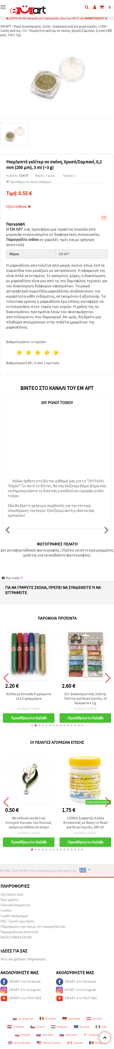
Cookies (6, 910)
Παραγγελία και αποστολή (19, 932)
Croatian (15, 1027)
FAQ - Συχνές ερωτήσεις (17, 921)
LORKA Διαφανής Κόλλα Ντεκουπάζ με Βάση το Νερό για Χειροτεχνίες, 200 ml (85, 822)
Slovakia (44, 1035)
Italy (101, 1027)
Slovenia (68, 1035)
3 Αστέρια (38, 352)
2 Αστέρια (28, 352)
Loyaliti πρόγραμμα (14, 916)
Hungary (59, 1027)
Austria (94, 1019)
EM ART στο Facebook (20, 981)
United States (49, 1042)
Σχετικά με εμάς (12, 894)
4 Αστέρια (47, 352)
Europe (81, 1026)
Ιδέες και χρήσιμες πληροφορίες (23, 959)
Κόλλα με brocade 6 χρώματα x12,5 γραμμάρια (28, 696)
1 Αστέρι (19, 352)
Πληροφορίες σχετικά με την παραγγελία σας (33, 926)
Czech (37, 1027)
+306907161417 (94, 18)
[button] (32, 725)
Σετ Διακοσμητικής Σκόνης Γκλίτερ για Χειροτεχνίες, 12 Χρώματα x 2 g (85, 698)
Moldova (97, 1042)
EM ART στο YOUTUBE (20, 998)
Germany (71, 1019)
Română (47, 1018)
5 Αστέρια (56, 352)
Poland (22, 1035)
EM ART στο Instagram (20, 990)
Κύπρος (91, 1034)
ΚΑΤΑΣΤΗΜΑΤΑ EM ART (16, 937)
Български (23, 1018)
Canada (75, 1042)
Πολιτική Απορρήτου (15, 905)
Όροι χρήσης (9, 900)
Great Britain (19, 1042)
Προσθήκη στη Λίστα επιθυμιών (29, 182)
